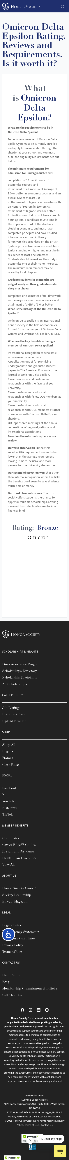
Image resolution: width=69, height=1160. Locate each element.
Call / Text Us (12, 995)
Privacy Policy (12, 945)
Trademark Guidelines (18, 938)
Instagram (9, 808)
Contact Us (47, 1125)
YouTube (8, 801)
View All (8, 865)
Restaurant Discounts (18, 851)
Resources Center (15, 714)
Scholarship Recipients (19, 677)
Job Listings (11, 708)
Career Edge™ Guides (19, 845)
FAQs (6, 982)
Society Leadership (16, 895)
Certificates (10, 838)
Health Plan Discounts (19, 858)
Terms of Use (12, 951)
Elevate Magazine (15, 901)
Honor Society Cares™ (19, 888)
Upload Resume (14, 721)
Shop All (8, 745)
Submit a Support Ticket (34, 1100)
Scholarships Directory (19, 671)
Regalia (7, 751)
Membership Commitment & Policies (30, 988)
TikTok (7, 814)
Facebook (9, 788)
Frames (7, 758)
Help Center (11, 975)
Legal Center (11, 925)
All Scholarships (14, 684)
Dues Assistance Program (21, 664)
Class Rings (11, 764)
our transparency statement (47, 1081)
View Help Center (34, 1095)
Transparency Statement (20, 932)
